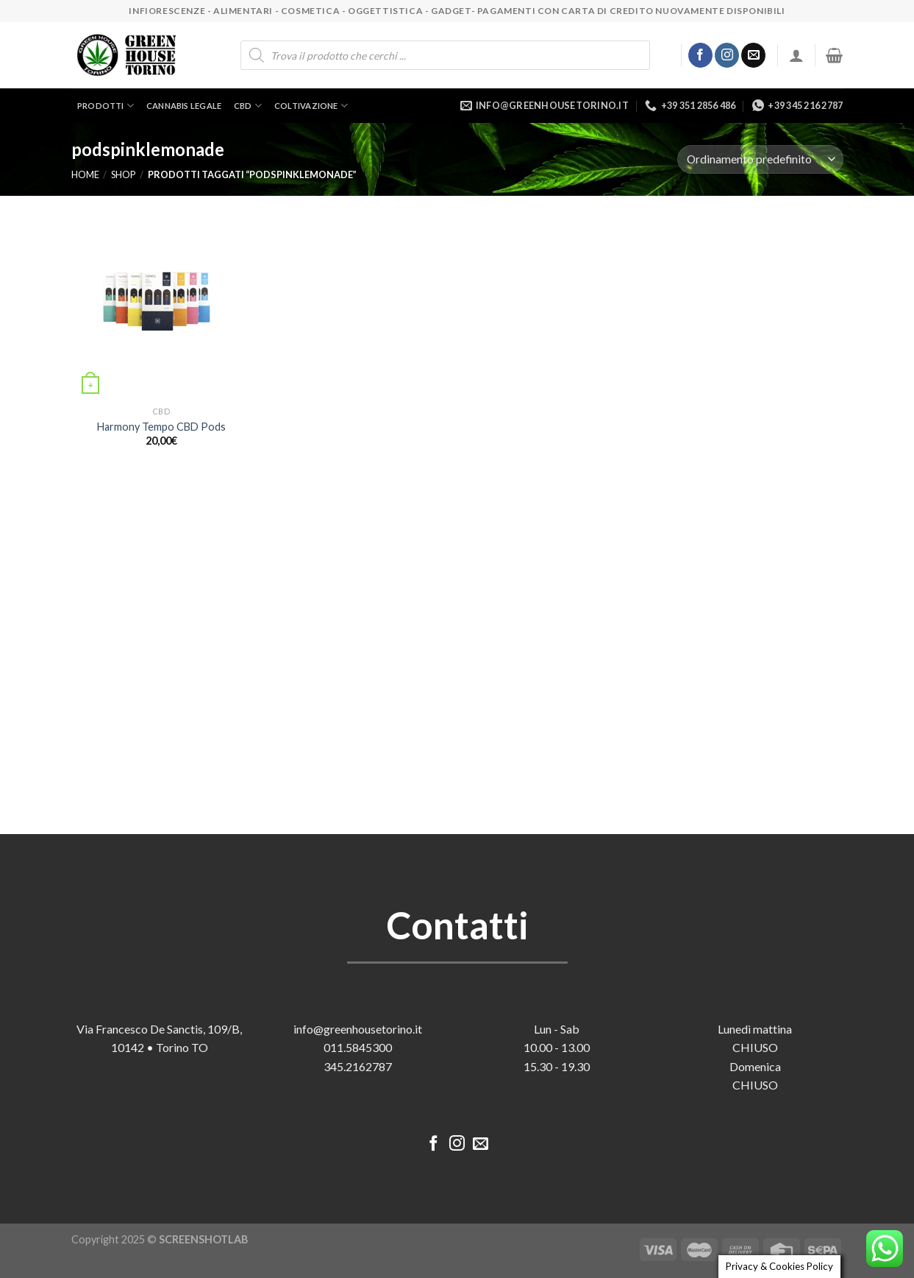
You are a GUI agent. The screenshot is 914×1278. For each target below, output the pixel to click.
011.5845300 (358, 1047)
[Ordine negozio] (760, 159)
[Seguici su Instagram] (727, 55)
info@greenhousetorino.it (357, 1029)
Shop (123, 174)
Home (85, 174)
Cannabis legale (183, 105)
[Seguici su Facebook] (700, 55)
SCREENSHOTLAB (203, 1239)
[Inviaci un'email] (753, 55)
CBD (248, 106)
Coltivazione (311, 106)
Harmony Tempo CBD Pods (161, 426)
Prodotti (105, 106)
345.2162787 (358, 1066)
